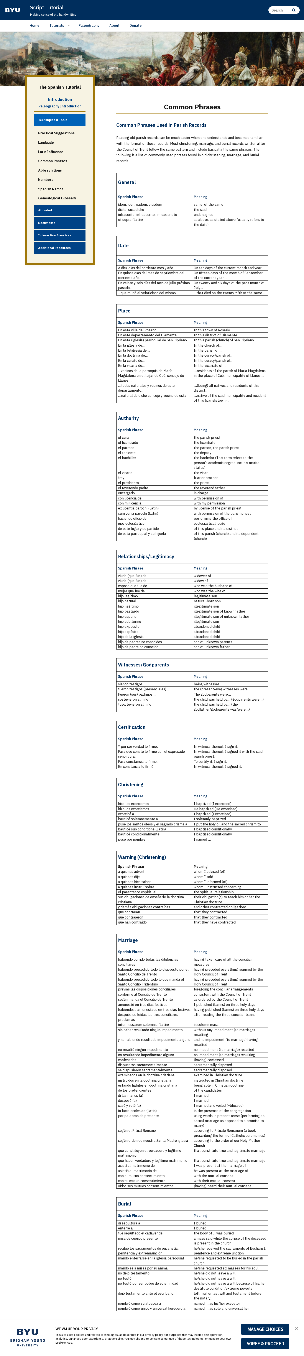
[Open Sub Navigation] (69, 25)
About (114, 25)
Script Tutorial (47, 7)
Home (34, 25)
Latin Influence (50, 152)
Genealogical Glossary (57, 198)
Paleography (89, 25)
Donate (136, 25)
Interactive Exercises (54, 235)
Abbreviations (50, 170)
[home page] (12, 10)
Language (46, 142)
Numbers (45, 179)
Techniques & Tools (52, 120)
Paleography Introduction (59, 106)
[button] (296, 1328)
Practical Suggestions (56, 133)
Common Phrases (52, 161)
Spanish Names (51, 189)
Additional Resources (54, 248)
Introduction (60, 99)
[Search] (284, 10)
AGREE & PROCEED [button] (265, 1344)
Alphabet (45, 210)
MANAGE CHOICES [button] (265, 1329)
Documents (46, 223)
